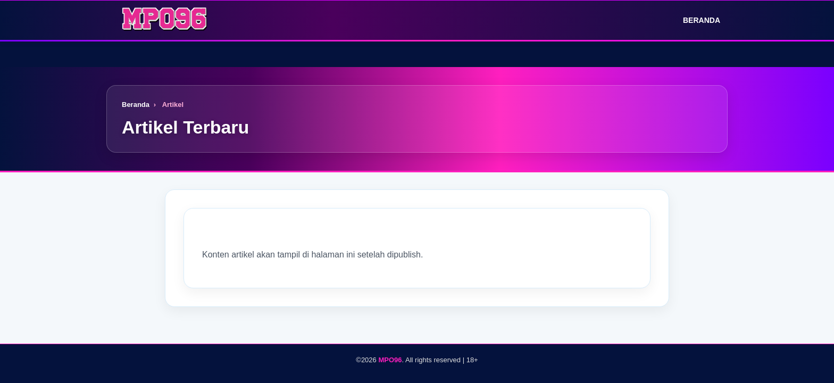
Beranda (694, 20)
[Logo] (164, 20)
